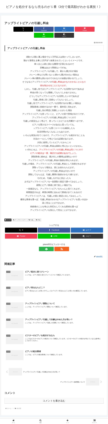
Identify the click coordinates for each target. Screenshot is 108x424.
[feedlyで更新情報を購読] (51, 243)
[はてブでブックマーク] (46, 29)
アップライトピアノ (20, 214)
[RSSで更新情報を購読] (56, 243)
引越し (31, 214)
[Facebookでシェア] (29, 29)
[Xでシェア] (12, 29)
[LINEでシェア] (79, 29)
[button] (96, 29)
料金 (38, 214)
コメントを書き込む (54, 394)
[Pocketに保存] (62, 29)
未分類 (8, 214)
